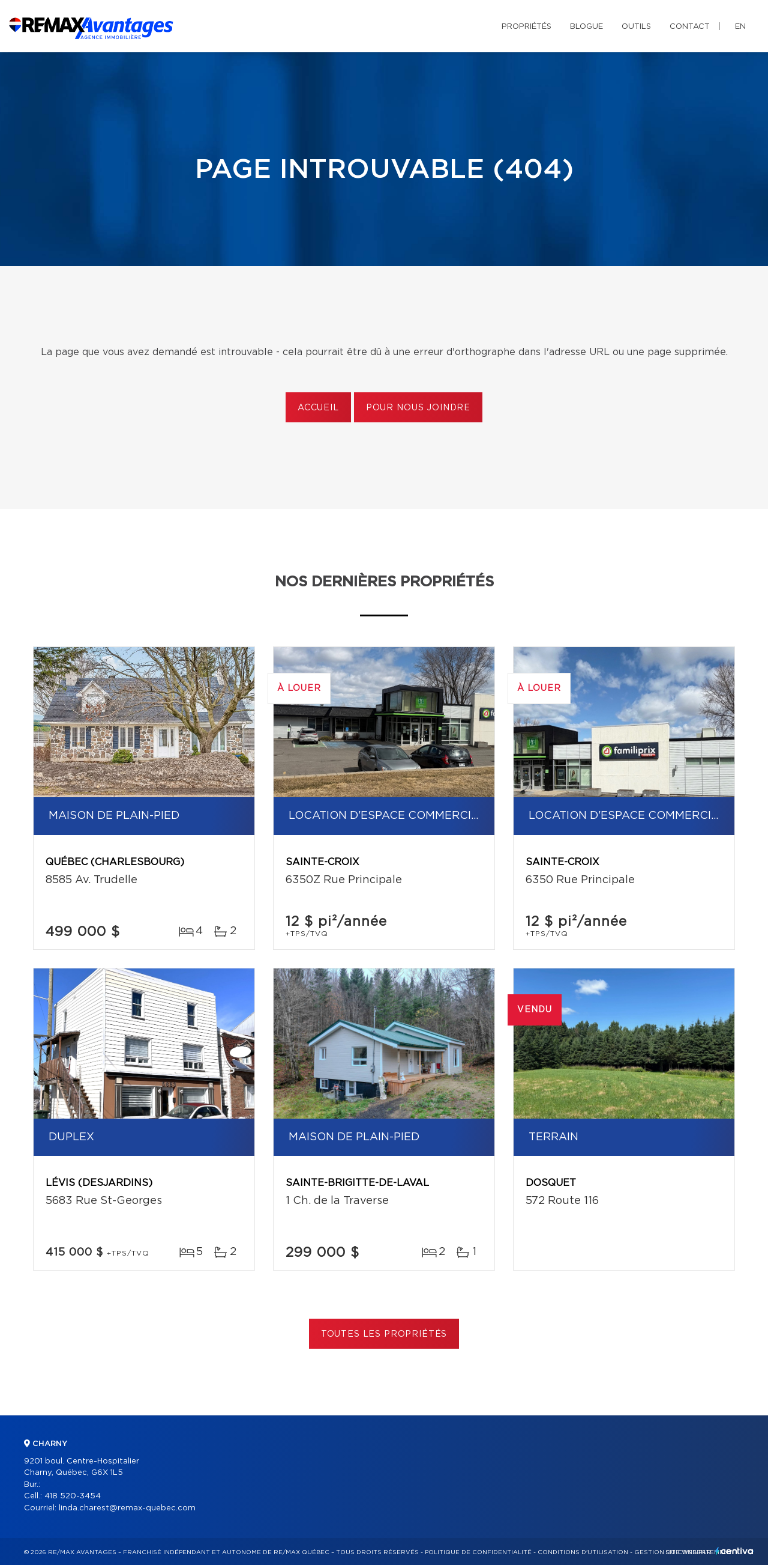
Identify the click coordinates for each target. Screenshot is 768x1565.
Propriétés (526, 27)
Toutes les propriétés (384, 1334)
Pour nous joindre (418, 408)
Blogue (586, 27)
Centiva (734, 1551)
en (740, 27)
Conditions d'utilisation (583, 1552)
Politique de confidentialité (478, 1552)
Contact (690, 27)
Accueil (318, 408)
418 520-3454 (72, 1496)
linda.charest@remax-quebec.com (127, 1508)
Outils (636, 27)
